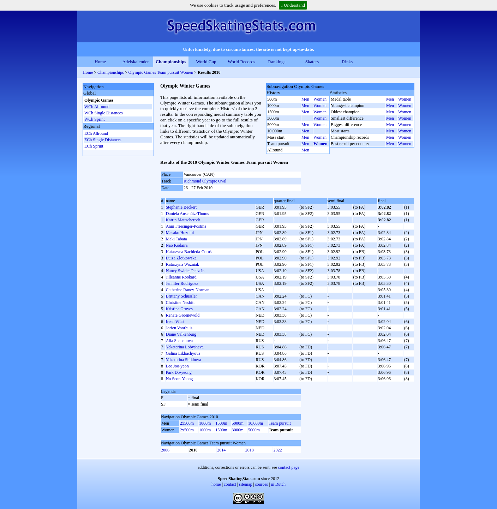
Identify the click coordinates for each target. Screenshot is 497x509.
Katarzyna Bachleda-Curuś (189, 251)
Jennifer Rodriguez (182, 283)
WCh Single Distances (103, 112)
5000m (238, 423)
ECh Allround (96, 133)
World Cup (206, 61)
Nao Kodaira (177, 245)
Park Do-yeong (179, 372)
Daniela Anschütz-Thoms (187, 213)
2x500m (187, 423)
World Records (241, 61)
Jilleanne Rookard (181, 277)
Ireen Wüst (175, 321)
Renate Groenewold (183, 315)
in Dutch (278, 484)
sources (261, 484)
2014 (221, 450)
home (216, 484)
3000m (238, 429)
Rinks (347, 61)
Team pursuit (280, 423)
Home (100, 61)
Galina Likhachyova (183, 353)
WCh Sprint (94, 119)
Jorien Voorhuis (179, 327)
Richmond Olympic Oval (205, 181)
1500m (221, 423)
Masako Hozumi (180, 232)
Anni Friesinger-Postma (186, 226)
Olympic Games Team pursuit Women (160, 72)
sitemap (245, 484)
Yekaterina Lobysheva (185, 347)
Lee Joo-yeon (177, 366)
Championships (171, 61)
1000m (205, 423)
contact (230, 484)
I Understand (293, 5)
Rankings (276, 61)
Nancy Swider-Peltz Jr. (185, 270)
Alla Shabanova (179, 340)
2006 (165, 450)
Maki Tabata (176, 238)
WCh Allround (96, 106)
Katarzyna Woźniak (182, 264)
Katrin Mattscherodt (183, 219)
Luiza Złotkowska (181, 258)
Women (320, 99)
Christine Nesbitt (180, 302)
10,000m (255, 423)
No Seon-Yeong (179, 378)
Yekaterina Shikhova (183, 359)
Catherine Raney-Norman (188, 289)
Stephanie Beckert (181, 207)
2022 (277, 450)
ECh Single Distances (102, 139)
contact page (288, 467)
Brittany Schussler (181, 296)
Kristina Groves (179, 308)
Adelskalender (135, 61)
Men (305, 99)
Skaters (312, 61)
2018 (249, 450)
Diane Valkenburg (181, 334)
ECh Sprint (93, 146)
